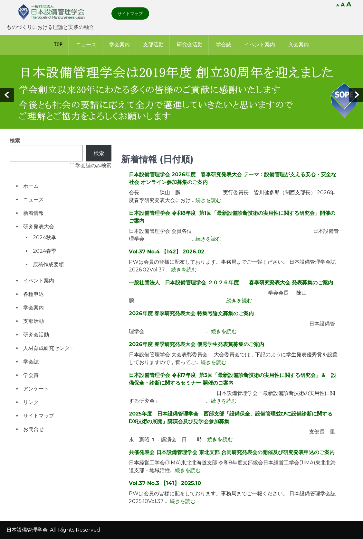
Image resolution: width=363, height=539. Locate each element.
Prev (7, 95)
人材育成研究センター (49, 348)
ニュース (86, 44)
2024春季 (44, 251)
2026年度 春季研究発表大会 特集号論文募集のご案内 (191, 313)
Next (356, 95)
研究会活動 (190, 44)
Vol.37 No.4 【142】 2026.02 (166, 252)
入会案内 (298, 44)
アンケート (36, 389)
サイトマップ (130, 13)
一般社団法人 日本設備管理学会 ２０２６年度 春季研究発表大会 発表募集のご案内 (231, 282)
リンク (31, 402)
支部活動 (153, 44)
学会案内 (119, 44)
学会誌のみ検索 (93, 165)
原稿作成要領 (48, 264)
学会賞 (31, 375)
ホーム (31, 186)
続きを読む (208, 200)
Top (58, 44)
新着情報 (33, 213)
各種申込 (33, 294)
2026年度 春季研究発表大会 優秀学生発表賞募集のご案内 (196, 344)
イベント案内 (259, 44)
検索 (15, 141)
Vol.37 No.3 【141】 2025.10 (165, 483)
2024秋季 (44, 237)
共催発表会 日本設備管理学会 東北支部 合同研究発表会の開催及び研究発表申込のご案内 (232, 452)
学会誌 (223, 44)
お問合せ (33, 429)
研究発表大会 (38, 227)
